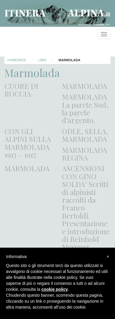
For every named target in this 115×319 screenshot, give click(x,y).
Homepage (16, 60)
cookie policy (54, 289)
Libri (42, 60)
